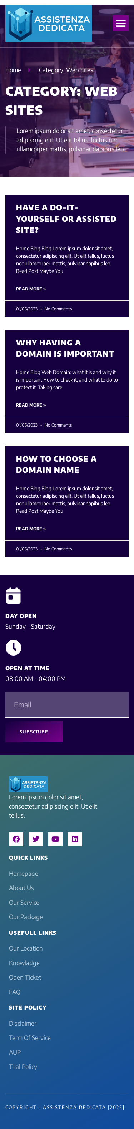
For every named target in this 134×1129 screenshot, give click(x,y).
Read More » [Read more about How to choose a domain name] (31, 528)
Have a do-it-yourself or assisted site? (66, 218)
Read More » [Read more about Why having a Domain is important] (31, 405)
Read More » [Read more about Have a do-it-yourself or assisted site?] (31, 288)
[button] (121, 23)
